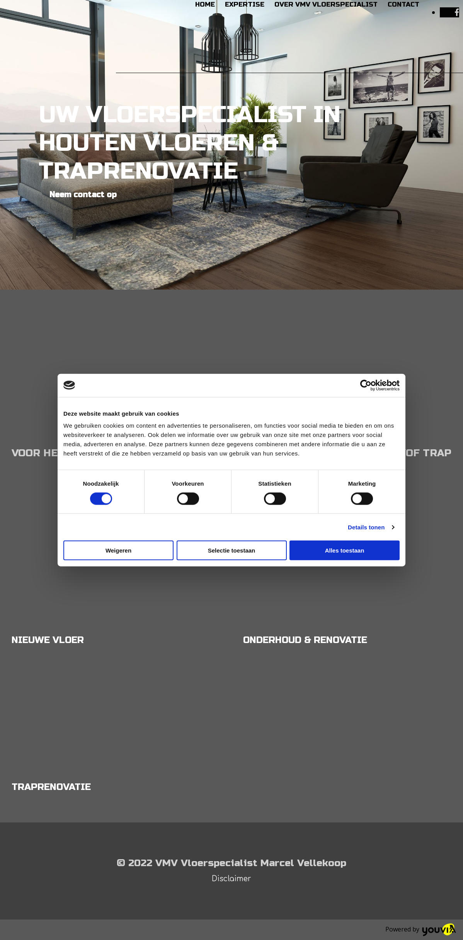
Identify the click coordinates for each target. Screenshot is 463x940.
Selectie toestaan (231, 550)
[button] (83, 195)
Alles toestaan (344, 550)
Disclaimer (231, 879)
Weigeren (118, 550)
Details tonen (366, 527)
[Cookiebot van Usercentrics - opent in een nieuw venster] (366, 385)
